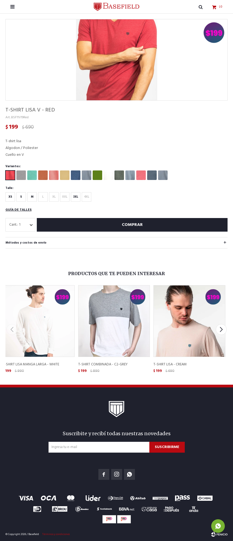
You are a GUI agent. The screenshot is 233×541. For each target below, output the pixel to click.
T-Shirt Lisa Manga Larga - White (31, 364)
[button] (221, 329)
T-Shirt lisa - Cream (170, 364)
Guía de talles (18, 210)
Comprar (132, 224)
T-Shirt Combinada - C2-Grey (103, 364)
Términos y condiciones (56, 534)
